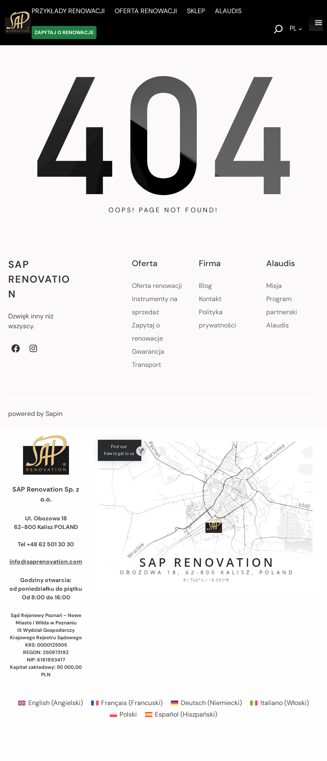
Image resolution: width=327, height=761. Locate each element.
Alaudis (277, 325)
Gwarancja (148, 351)
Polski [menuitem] (128, 714)
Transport (146, 364)
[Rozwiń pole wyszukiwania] (278, 30)
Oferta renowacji (157, 285)
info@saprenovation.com (45, 561)
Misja (274, 285)
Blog (205, 285)
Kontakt (210, 299)
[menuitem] (50, 703)
